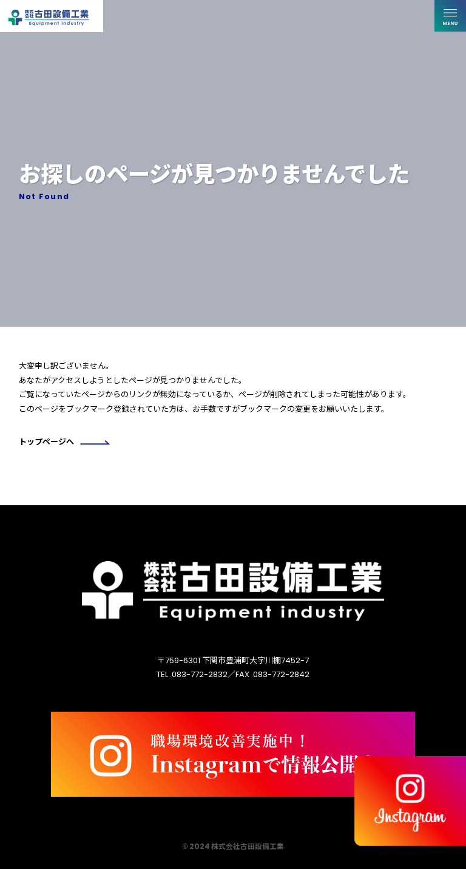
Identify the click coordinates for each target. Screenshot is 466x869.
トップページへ (64, 442)
